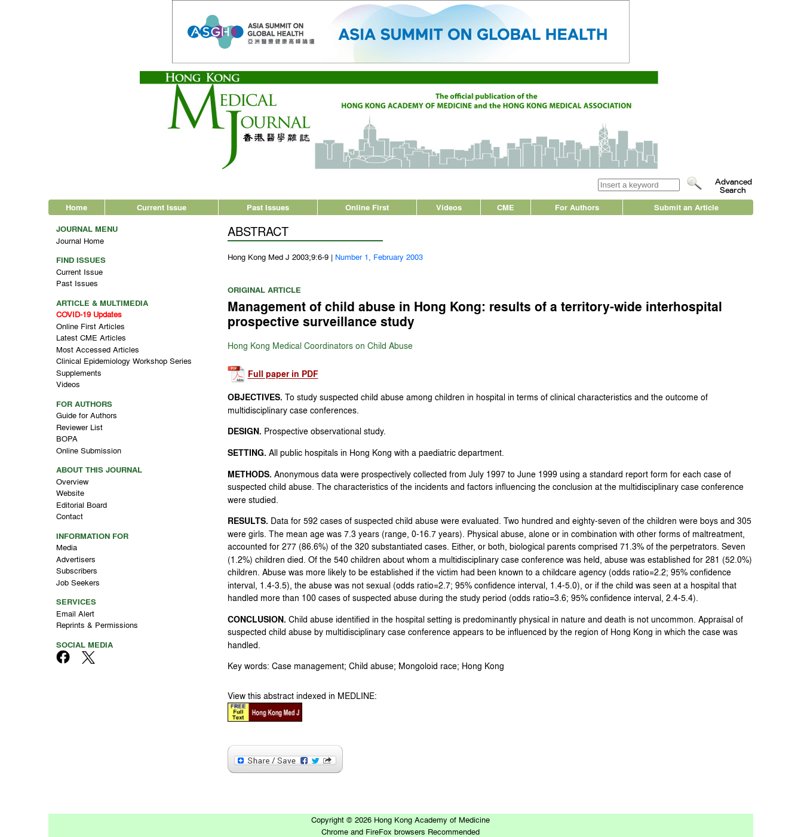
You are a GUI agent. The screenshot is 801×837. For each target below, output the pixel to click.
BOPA (67, 438)
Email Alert (75, 613)
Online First (367, 207)
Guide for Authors (86, 415)
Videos (449, 207)
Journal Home (80, 240)
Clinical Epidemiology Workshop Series (124, 360)
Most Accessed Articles (97, 349)
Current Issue (161, 207)
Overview (72, 481)
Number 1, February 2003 (379, 256)
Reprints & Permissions (97, 624)
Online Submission (88, 450)
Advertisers (76, 559)
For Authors (577, 207)
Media (66, 547)
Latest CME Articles (91, 337)
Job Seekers (78, 582)
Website (70, 492)
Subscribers (76, 570)
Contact (69, 516)
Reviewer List (79, 427)
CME (505, 207)
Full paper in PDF (283, 374)
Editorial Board (81, 504)
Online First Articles (90, 326)
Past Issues (268, 207)
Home (76, 207)
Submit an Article (686, 207)
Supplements (79, 372)
